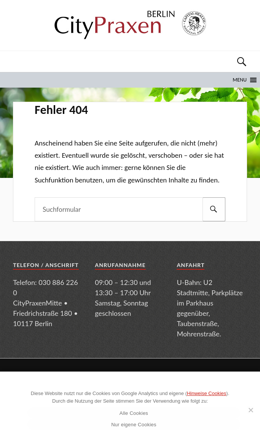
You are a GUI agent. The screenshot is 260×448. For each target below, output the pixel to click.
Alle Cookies (134, 413)
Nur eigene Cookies (133, 424)
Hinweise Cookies (206, 393)
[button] (240, 80)
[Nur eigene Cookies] (250, 410)
